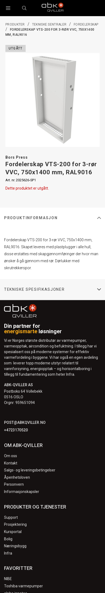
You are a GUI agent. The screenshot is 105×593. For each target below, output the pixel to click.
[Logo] (53, 8)
